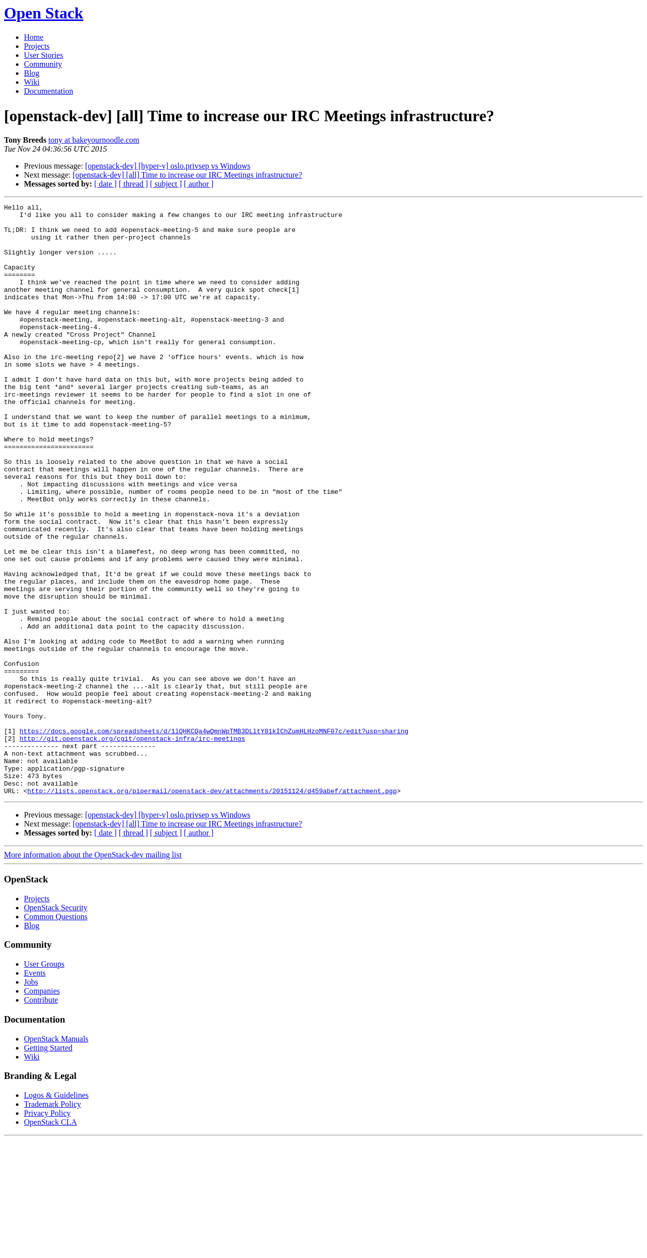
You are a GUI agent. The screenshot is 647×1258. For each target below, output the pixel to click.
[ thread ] (133, 184)
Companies (42, 1109)
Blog (31, 73)
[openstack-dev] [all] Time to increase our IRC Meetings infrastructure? (187, 175)
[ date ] (105, 184)
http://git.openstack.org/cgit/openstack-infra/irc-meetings (132, 845)
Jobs (31, 1100)
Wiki (31, 82)
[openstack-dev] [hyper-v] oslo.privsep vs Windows (168, 166)
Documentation (48, 91)
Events (35, 1091)
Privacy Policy (47, 1231)
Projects (37, 46)
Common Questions (56, 1035)
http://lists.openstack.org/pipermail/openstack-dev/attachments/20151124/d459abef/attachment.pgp (212, 908)
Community (43, 64)
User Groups (44, 1082)
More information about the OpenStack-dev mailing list (92, 973)
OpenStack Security (56, 1026)
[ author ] (199, 184)
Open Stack (43, 13)
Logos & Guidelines (56, 1213)
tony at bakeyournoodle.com (94, 140)
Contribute (41, 1118)
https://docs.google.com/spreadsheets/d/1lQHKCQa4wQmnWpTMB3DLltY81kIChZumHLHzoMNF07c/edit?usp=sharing (213, 837)
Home (33, 37)
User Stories (43, 55)
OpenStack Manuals (56, 1157)
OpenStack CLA (50, 1240)
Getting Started (48, 1166)
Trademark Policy (52, 1222)
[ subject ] (166, 184)
